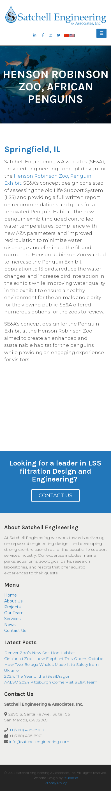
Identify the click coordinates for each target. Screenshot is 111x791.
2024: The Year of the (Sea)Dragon (37, 676)
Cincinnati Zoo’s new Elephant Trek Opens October (54, 658)
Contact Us (55, 495)
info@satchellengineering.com (39, 741)
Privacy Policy (56, 783)
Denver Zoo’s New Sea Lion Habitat (39, 652)
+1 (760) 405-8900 (26, 729)
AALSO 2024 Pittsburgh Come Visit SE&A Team (50, 682)
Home (10, 595)
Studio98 (70, 778)
